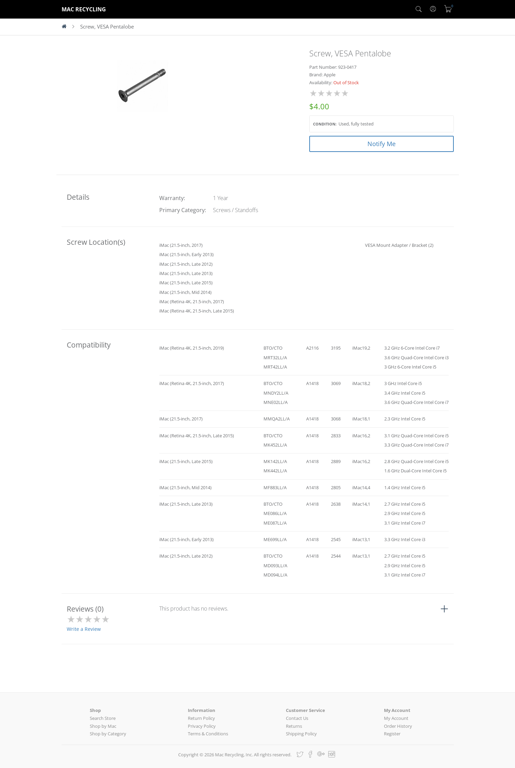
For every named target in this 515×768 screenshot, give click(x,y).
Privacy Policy (202, 726)
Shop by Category (108, 734)
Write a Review (84, 629)
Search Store (103, 718)
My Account (396, 718)
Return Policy (201, 718)
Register (392, 734)
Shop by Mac (103, 726)
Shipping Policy (301, 734)
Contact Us (297, 718)
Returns (294, 726)
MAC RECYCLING (84, 9)
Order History (398, 726)
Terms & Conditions (208, 734)
